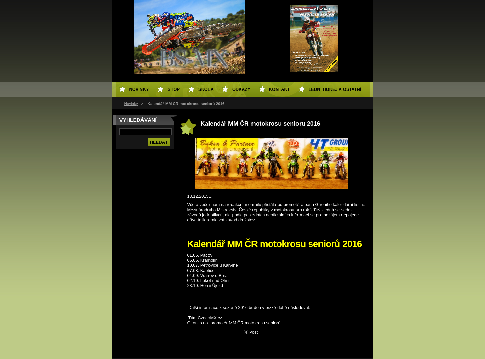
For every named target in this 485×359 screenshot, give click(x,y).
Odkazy (241, 89)
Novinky (131, 104)
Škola (206, 89)
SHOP (174, 89)
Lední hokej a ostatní (335, 89)
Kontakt (279, 89)
